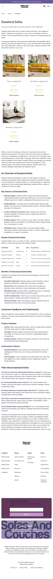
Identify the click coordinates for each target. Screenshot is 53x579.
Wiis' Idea (17, 468)
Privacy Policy (45, 472)
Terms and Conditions (36, 567)
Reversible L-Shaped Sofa (14, 127)
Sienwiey (17, 476)
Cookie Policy (44, 464)
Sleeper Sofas (5, 464)
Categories (4, 472)
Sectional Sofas (5, 460)
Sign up (26, 514)
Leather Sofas (5, 468)
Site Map (43, 476)
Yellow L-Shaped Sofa (14, 81)
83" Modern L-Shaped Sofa (39, 81)
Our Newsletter (45, 468)
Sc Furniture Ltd (19, 460)
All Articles (31, 462)
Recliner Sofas (5, 457)
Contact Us (44, 460)
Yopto (16, 464)
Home (3, 13)
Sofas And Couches (26, 564)
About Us (43, 457)
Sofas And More (19, 457)
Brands (10, 13)
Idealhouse (17, 472)
